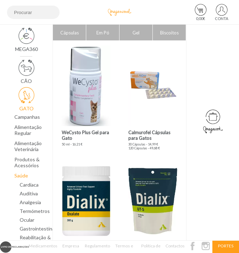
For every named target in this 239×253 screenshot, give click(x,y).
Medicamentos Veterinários (43, 248)
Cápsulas (69, 32)
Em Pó (102, 32)
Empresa (70, 245)
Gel (135, 32)
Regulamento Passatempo (97, 248)
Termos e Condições (124, 248)
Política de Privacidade (151, 248)
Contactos (175, 245)
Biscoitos (169, 32)
